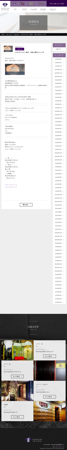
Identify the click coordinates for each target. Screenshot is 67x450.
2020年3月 (59, 253)
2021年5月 (59, 215)
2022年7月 (59, 170)
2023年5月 (59, 135)
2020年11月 (59, 236)
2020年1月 (59, 260)
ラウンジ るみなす (50, 437)
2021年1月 (59, 229)
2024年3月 (59, 101)
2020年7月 (59, 250)
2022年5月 (59, 177)
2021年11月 (59, 198)
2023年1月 (59, 149)
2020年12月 (59, 233)
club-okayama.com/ (11, 187)
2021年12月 (59, 194)
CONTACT (53, 10)
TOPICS (24, 10)
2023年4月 (59, 139)
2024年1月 (59, 108)
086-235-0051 (40, 352)
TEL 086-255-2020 (57, 3)
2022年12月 (59, 153)
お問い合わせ (50, 435)
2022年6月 (59, 174)
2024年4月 (59, 97)
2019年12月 (59, 264)
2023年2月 (59, 146)
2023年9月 (59, 121)
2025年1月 (59, 66)
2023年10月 (59, 118)
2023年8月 (59, 125)
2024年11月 (59, 73)
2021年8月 (59, 208)
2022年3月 (59, 184)
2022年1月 (59, 191)
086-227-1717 (8, 413)
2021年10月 (59, 201)
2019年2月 (59, 299)
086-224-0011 (8, 372)
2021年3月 (59, 222)
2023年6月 (59, 132)
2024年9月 (59, 80)
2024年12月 (59, 69)
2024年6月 (59, 90)
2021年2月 (59, 226)
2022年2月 (59, 187)
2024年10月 (59, 76)
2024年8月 (59, 83)
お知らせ (59, 49)
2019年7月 (59, 281)
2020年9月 (59, 243)
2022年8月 (59, 167)
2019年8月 (59, 278)
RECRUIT (43, 10)
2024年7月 (59, 87)
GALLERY (34, 10)
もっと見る (17, 379)
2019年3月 (59, 295)
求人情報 (41, 435)
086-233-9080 (40, 393)
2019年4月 (59, 292)
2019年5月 (59, 288)
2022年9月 (59, 163)
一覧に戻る (26, 205)
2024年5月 (59, 94)
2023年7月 (59, 128)
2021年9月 (59, 205)
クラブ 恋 (31, 437)
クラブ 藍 (22, 437)
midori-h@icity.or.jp (11, 185)
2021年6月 (59, 212)
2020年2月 (59, 257)
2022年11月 (59, 156)
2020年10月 (59, 240)
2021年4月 (59, 219)
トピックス (22, 435)
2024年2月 (59, 104)
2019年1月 (59, 302)
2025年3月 (59, 59)
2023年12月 (59, 111)
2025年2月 (59, 62)
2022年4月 (59, 180)
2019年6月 (59, 285)
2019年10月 (59, 271)
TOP (15, 10)
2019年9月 (59, 274)
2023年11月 (59, 114)
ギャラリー (32, 435)
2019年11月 (59, 267)
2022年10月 (59, 160)
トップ (15, 435)
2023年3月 (59, 142)
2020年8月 (59, 246)
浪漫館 (39, 437)
